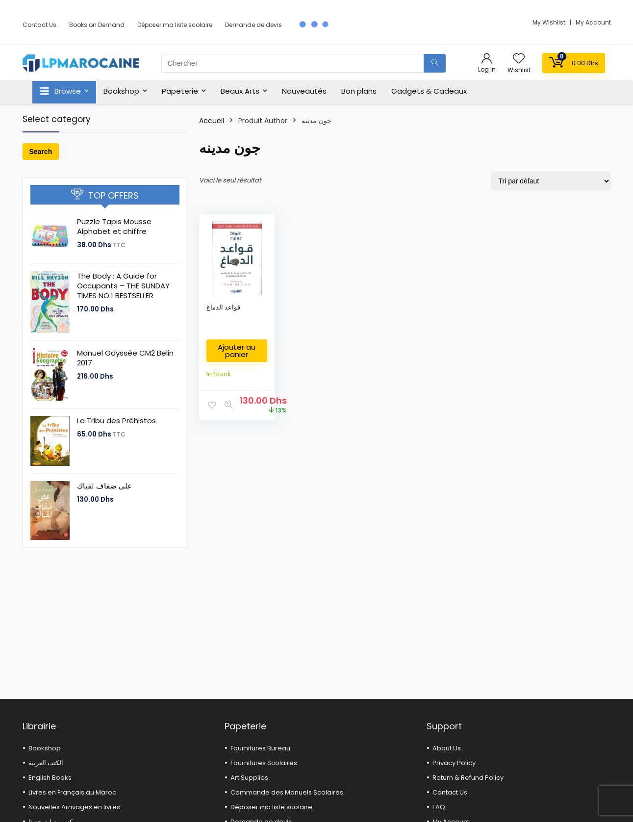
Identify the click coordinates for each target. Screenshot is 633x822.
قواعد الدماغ (223, 307)
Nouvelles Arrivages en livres (74, 807)
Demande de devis (253, 25)
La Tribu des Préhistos (116, 420)
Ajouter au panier (236, 351)
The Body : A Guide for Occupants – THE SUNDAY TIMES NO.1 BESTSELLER (123, 286)
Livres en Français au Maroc (72, 792)
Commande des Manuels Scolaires (286, 792)
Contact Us (39, 25)
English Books (50, 777)
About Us (446, 748)
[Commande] (551, 181)
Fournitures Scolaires (263, 763)
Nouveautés (304, 91)
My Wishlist (549, 22)
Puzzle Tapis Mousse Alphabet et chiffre (114, 226)
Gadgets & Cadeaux (429, 91)
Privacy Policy (454, 763)
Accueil (211, 121)
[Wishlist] (519, 59)
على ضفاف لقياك (104, 486)
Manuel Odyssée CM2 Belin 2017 (125, 358)
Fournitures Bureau (260, 748)
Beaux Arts (240, 91)
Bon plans (359, 91)
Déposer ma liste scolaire (174, 25)
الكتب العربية (45, 763)
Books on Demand (97, 25)
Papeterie (180, 91)
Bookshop (121, 91)
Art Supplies (249, 777)
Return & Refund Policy (468, 777)
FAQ (438, 807)
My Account (593, 22)
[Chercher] (435, 63)
